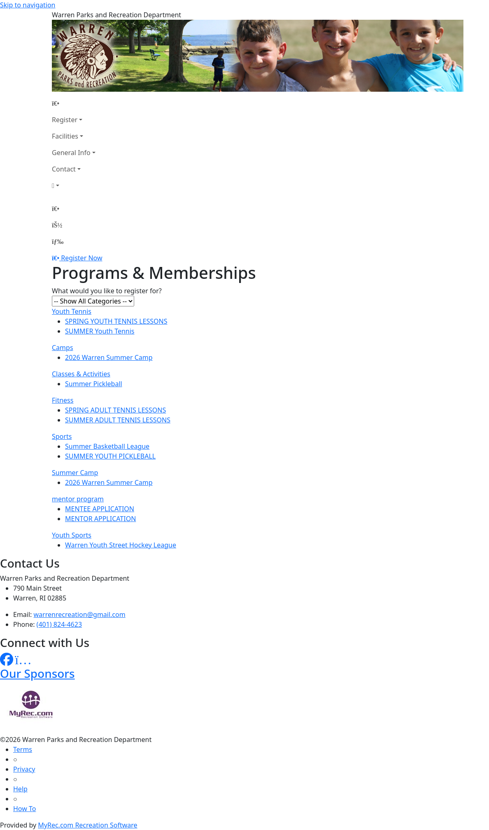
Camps (62, 347)
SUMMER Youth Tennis (100, 331)
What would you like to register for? (107, 290)
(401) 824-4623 (59, 624)
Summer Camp (75, 472)
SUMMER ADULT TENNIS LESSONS (117, 419)
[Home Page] (73, 103)
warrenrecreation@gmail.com (80, 614)
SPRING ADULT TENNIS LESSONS (115, 410)
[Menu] (57, 241)
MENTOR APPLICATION (100, 518)
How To (24, 808)
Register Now (81, 257)
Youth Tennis (71, 311)
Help (20, 788)
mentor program (78, 498)
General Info (71, 152)
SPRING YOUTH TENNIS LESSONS (116, 321)
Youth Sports (71, 535)
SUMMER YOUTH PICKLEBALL (110, 456)
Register (64, 119)
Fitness (62, 400)
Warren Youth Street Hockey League (120, 544)
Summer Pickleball (93, 383)
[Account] (73, 185)
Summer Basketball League (107, 446)
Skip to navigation (27, 4)
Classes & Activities (81, 373)
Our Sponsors (37, 673)
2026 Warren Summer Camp (109, 357)
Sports (62, 436)
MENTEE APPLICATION (99, 508)
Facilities (65, 136)
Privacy (24, 769)
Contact (64, 169)
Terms (22, 749)
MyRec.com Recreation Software (87, 825)
